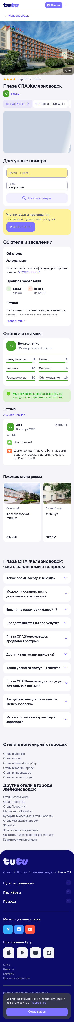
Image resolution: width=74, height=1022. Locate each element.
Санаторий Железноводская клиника (28, 835)
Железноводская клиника (20, 830)
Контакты (8, 973)
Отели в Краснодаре (17, 772)
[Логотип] (11, 5)
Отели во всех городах (18, 777)
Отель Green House (16, 797)
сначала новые (15, 415)
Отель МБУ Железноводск (20, 820)
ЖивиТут (9, 825)
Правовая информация (16, 978)
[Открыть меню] (68, 5)
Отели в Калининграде (18, 768)
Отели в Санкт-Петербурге (21, 763)
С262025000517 (28, 272)
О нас (6, 964)
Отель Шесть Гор (14, 802)
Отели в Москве (14, 754)
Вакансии (8, 969)
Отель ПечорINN (14, 806)
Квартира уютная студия (20, 839)
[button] (8, 929)
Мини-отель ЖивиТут (17, 811)
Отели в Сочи (12, 758)
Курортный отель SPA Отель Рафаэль (28, 816)
